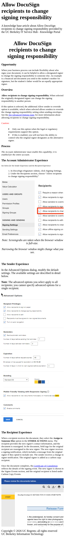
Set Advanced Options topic (21, 115)
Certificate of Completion (45, 465)
